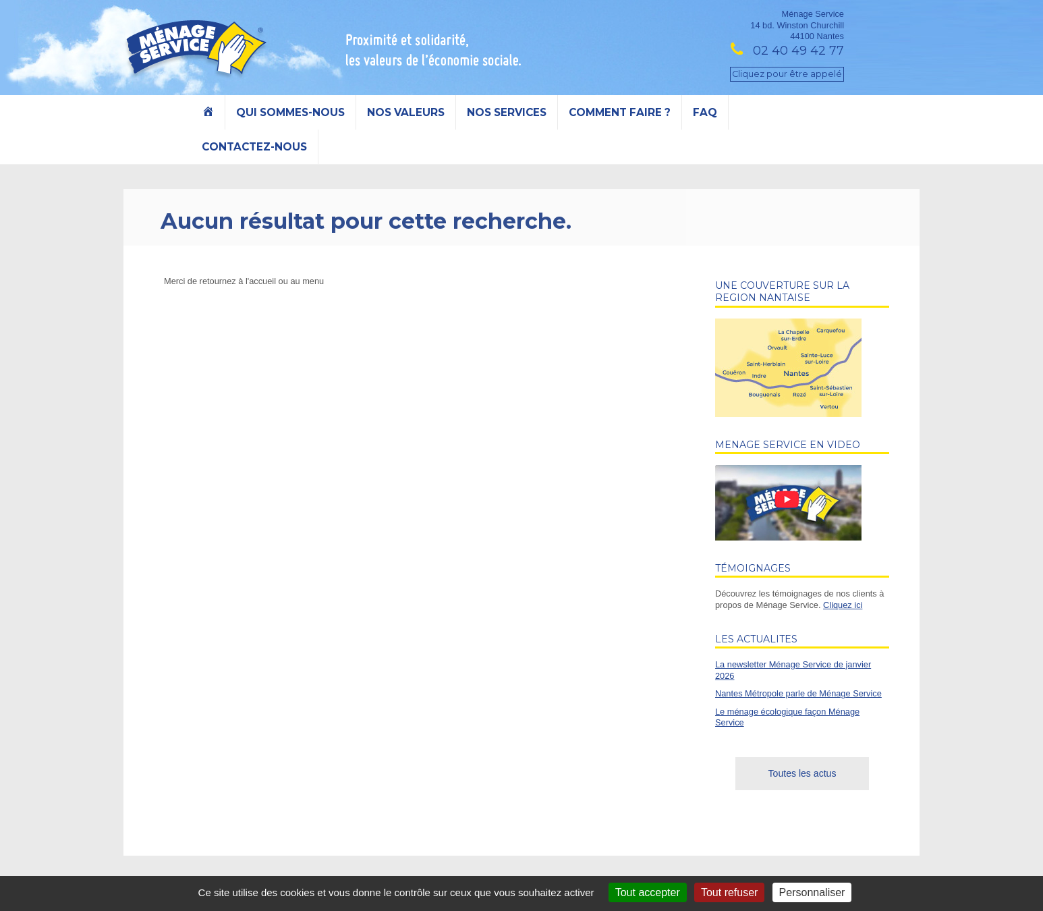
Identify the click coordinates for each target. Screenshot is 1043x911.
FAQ (705, 112)
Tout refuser (729, 892)
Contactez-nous (254, 146)
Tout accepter (647, 892)
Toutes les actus (802, 773)
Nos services (506, 112)
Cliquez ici (842, 605)
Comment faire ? (620, 112)
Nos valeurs (406, 112)
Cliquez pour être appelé (787, 74)
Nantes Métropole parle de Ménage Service (798, 693)
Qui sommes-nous (290, 112)
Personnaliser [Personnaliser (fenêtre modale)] (812, 892)
